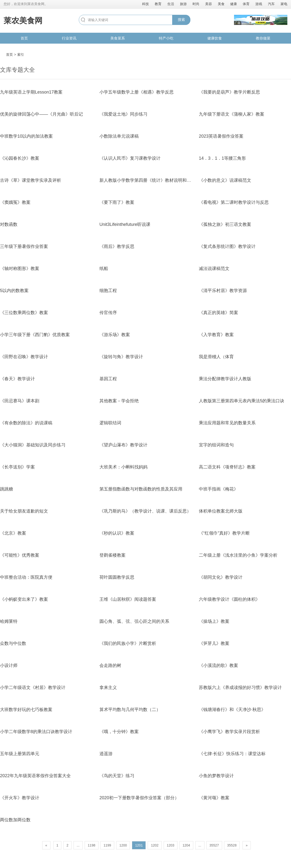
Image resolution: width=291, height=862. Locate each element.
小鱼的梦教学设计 (216, 775)
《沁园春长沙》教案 (19, 158)
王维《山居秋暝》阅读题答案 (127, 599)
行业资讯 (69, 38)
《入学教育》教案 (216, 334)
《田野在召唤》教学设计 (24, 356)
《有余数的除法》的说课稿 (26, 422)
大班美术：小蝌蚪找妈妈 (123, 467)
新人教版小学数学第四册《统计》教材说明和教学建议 (151, 180)
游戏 (258, 4)
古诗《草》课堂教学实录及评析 (30, 180)
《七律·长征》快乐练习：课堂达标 (232, 753)
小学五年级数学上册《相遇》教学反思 (136, 92)
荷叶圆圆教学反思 (116, 577)
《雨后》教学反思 (116, 246)
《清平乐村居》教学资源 (223, 290)
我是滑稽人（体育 (216, 356)
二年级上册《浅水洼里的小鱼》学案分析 (238, 555)
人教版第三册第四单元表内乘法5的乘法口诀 (241, 400)
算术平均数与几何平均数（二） (130, 709)
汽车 (271, 4)
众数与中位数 (13, 643)
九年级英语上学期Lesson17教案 (31, 92)
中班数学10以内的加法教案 (26, 136)
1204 (186, 845)
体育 (246, 4)
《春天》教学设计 (17, 378)
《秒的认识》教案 (116, 533)
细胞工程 (108, 290)
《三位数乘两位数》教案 (24, 312)
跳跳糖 (6, 489)
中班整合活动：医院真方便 (26, 577)
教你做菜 (263, 38)
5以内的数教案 (14, 290)
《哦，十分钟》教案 (119, 731)
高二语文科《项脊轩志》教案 (227, 467)
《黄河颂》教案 (214, 797)
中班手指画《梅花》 (218, 489)
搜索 (181, 19)
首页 (24, 38)
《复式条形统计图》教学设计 (227, 246)
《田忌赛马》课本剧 (19, 400)
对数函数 (8, 224)
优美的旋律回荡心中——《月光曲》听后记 (41, 114)
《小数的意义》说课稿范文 (225, 180)
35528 (232, 845)
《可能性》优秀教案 (19, 555)
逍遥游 (106, 753)
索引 (20, 54)
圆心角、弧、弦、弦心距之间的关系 (134, 621)
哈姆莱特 (8, 621)
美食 (221, 4)
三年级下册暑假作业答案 (24, 246)
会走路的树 (110, 665)
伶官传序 (108, 312)
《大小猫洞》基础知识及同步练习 (32, 445)
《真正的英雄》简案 (218, 312)
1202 (154, 845)
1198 (91, 845)
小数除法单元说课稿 (119, 136)
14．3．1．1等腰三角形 (222, 158)
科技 (145, 4)
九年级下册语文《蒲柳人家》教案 (231, 114)
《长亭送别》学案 (17, 467)
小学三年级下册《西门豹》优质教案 (35, 334)
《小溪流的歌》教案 (218, 665)
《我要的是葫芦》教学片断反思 (229, 92)
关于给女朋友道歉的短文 (24, 511)
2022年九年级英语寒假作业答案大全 (35, 775)
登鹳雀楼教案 (112, 555)
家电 (284, 4)
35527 (214, 845)
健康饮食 (214, 38)
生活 (170, 4)
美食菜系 (117, 38)
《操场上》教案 (214, 621)
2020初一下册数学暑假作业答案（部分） (139, 797)
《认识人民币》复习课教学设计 (130, 158)
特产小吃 (166, 38)
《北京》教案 (13, 533)
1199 (107, 845)
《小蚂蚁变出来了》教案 (24, 599)
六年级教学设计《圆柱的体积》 (229, 599)
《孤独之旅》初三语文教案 (225, 224)
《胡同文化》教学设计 (220, 577)
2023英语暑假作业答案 (221, 136)
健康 (233, 4)
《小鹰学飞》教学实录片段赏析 (229, 731)
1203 (170, 845)
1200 (123, 845)
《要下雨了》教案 (116, 202)
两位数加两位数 (15, 819)
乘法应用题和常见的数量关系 (227, 422)
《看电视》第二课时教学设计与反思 (234, 202)
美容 (208, 4)
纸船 (103, 268)
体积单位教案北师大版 (220, 511)
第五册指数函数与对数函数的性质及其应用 (140, 489)
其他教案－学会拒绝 (119, 400)
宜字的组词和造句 (216, 445)
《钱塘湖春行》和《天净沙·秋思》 (232, 709)
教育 (158, 4)
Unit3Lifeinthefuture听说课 (124, 224)
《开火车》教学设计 (19, 797)
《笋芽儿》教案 (214, 643)
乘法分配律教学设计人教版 (225, 378)
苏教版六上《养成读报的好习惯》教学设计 (240, 687)
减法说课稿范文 (214, 268)
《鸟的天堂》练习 (116, 775)
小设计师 (8, 665)
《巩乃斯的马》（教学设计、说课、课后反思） (145, 511)
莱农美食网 (23, 20)
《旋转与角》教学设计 (121, 356)
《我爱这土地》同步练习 (123, 114)
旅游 (183, 4)
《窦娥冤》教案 (15, 202)
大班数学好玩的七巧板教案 (26, 709)
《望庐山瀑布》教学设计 (123, 445)
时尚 (196, 4)
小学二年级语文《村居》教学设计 (32, 687)
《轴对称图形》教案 (19, 268)
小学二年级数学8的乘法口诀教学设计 (36, 731)
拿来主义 (108, 687)
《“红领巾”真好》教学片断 (224, 533)
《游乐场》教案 (114, 334)
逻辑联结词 (110, 422)
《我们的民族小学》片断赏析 (127, 643)
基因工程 (108, 378)
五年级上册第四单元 (19, 753)
